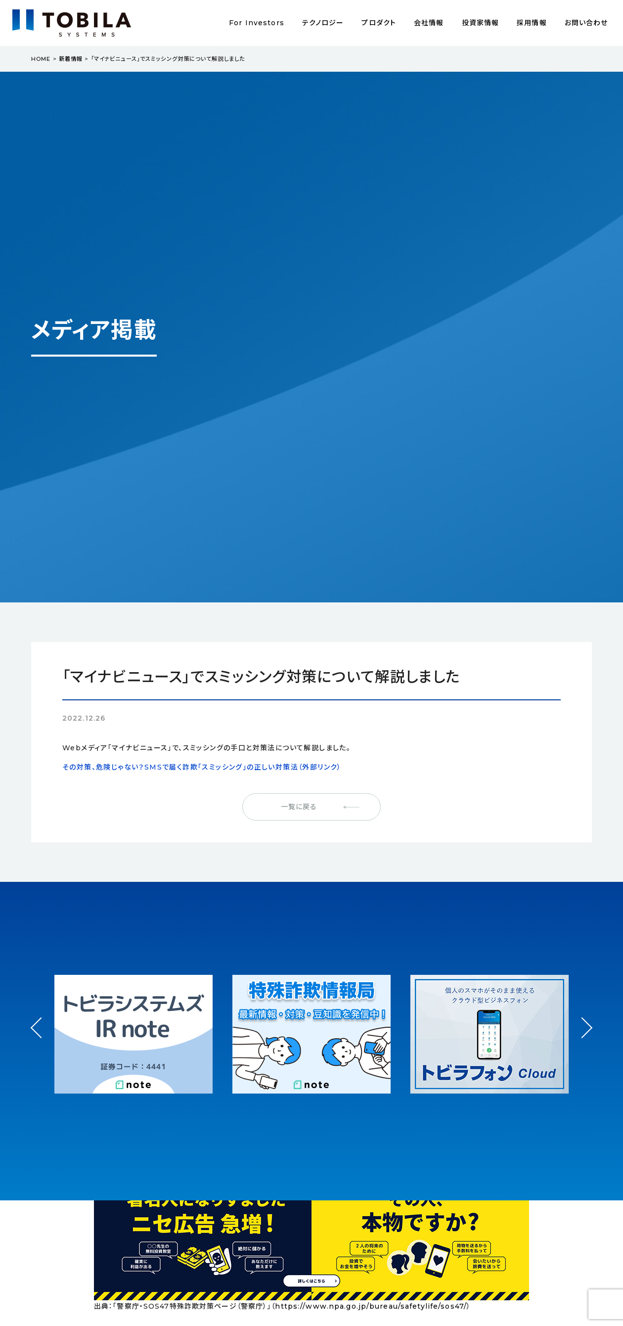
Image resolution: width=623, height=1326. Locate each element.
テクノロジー (323, 22)
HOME (40, 58)
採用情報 (531, 22)
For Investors (256, 22)
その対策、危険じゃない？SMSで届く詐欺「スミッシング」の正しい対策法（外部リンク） (202, 767)
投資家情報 (480, 22)
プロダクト (378, 22)
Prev (41, 1037)
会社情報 (429, 22)
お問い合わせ (586, 22)
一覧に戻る (299, 806)
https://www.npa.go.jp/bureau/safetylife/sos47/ (371, 1306)
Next (581, 1018)
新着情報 (71, 58)
